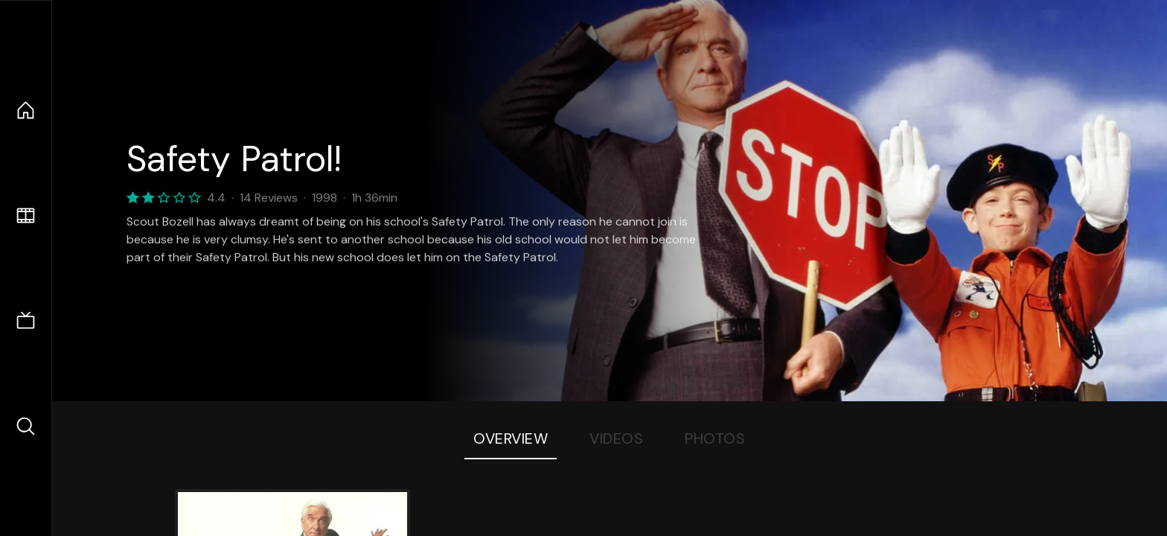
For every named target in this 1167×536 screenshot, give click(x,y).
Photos (715, 438)
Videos (616, 438)
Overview (510, 438)
